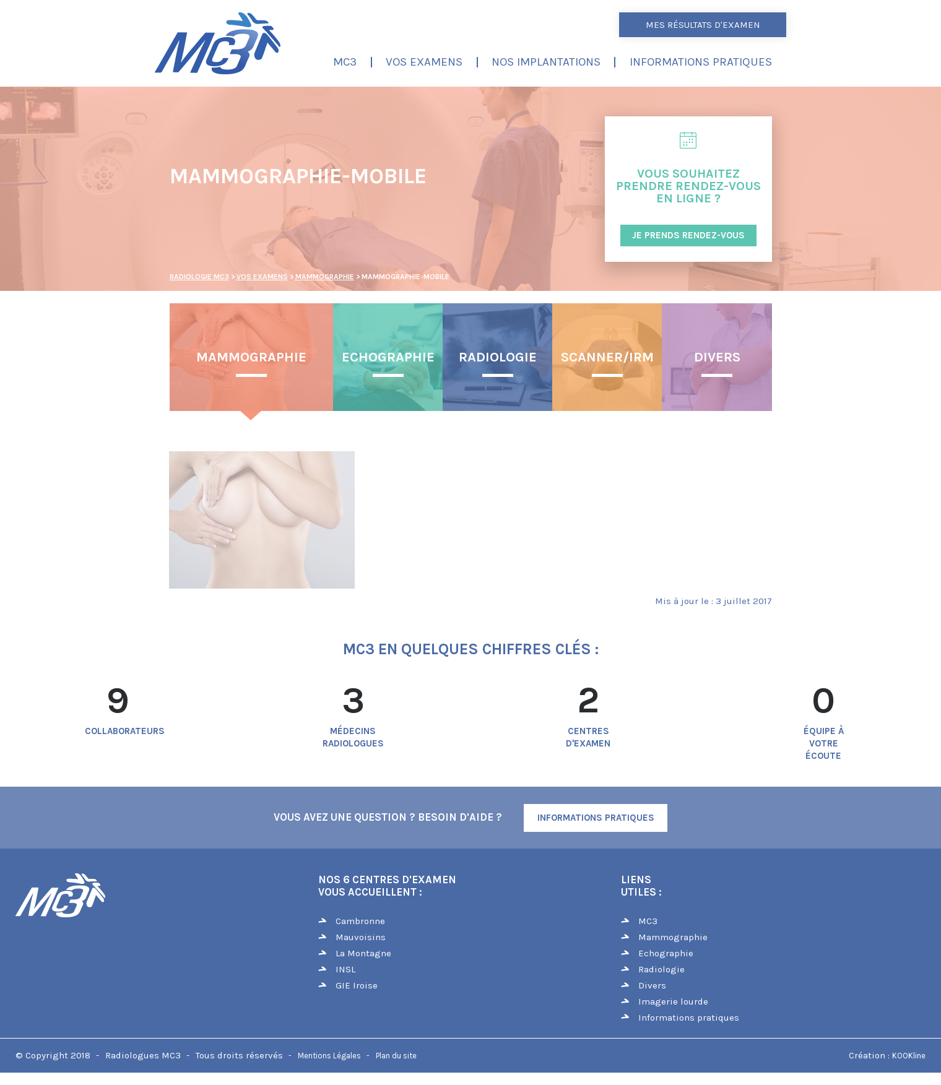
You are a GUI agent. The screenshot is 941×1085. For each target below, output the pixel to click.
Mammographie (251, 357)
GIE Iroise (357, 985)
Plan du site (396, 1055)
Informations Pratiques (595, 817)
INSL (345, 969)
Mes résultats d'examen (703, 24)
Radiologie (498, 357)
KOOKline (909, 1055)
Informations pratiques (701, 62)
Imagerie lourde (673, 1001)
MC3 (345, 62)
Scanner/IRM (607, 357)
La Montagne (363, 953)
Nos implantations (546, 62)
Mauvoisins (361, 937)
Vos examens (424, 62)
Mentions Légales (329, 1055)
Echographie (388, 357)
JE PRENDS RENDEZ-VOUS (688, 235)
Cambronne (360, 921)
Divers (717, 357)
